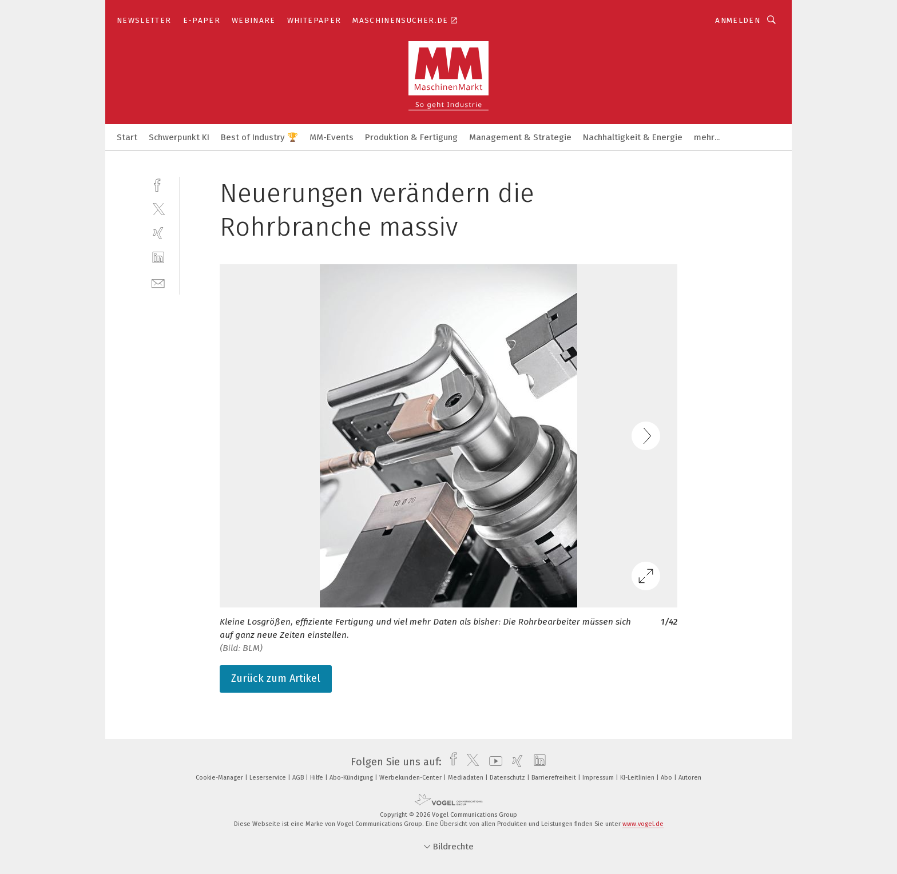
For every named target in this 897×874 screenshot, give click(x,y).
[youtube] (492, 762)
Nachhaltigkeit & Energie (632, 137)
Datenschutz (508, 777)
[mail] (158, 282)
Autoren (689, 777)
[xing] (158, 233)
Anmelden (737, 20)
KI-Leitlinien (638, 777)
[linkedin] (158, 258)
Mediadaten (466, 777)
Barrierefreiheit (554, 777)
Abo (667, 777)
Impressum (599, 777)
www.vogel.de (643, 824)
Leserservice (268, 777)
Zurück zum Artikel (275, 678)
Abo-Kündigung (352, 777)
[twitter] (158, 208)
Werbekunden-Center (411, 777)
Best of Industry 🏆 (259, 137)
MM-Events (331, 137)
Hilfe (317, 777)
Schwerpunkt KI (179, 137)
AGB (298, 777)
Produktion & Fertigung (411, 137)
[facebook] (158, 184)
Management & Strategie (520, 137)
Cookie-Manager (220, 777)
